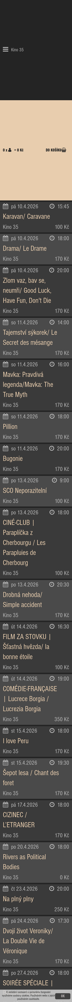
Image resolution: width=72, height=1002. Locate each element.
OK (63, 996)
